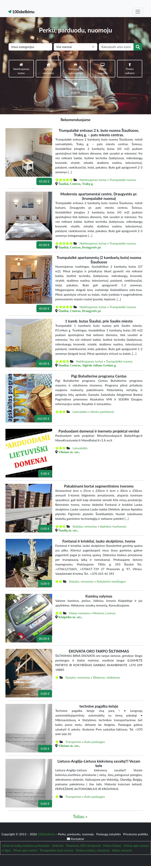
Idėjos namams (122, 850)
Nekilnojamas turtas (92, 180)
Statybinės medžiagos (111, 581)
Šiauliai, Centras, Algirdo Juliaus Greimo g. (87, 365)
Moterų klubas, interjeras (93, 850)
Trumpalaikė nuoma (122, 180)
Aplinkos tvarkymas (113, 526)
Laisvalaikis (79, 411)
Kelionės (58, 845)
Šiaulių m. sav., (68, 530)
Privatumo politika (135, 834)
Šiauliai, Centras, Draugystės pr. (79, 247)
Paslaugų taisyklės (109, 834)
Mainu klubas (112, 845)
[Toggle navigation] (137, 12)
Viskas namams (79, 613)
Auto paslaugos (94, 742)
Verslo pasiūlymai (102, 411)
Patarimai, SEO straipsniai (83, 845)
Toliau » (80, 816)
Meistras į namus (104, 613)
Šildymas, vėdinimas (106, 677)
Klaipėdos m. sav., (70, 617)
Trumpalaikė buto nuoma (56, 850)
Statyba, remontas (84, 526)
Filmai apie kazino (25, 850)
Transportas (73, 742)
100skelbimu (21, 11)
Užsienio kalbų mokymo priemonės (26, 845)
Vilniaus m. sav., (69, 452)
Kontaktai (75, 839)
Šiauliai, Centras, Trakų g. (75, 183)
